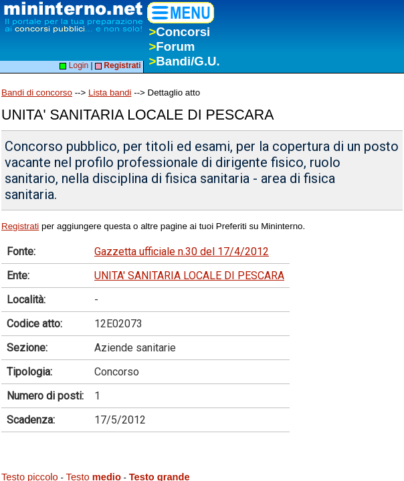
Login (74, 65)
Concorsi (179, 32)
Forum (171, 46)
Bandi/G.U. (183, 61)
